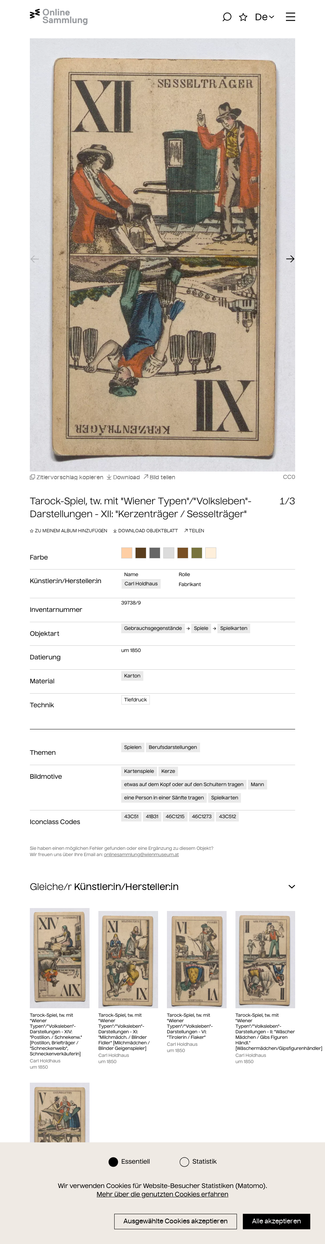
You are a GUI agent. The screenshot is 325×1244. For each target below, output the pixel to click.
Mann (257, 784)
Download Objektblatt (145, 530)
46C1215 (175, 816)
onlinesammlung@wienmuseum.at (141, 855)
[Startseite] (59, 17)
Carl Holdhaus (141, 584)
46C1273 (202, 816)
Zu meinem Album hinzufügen (68, 530)
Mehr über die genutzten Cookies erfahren (162, 1194)
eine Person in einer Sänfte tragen (164, 798)
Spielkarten (233, 628)
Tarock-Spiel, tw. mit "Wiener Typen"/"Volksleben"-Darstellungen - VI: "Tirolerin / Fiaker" (190, 1026)
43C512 (227, 816)
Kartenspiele (139, 771)
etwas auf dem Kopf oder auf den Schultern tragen (184, 784)
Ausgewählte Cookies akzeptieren (175, 1221)
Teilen (194, 530)
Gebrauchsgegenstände (153, 628)
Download (123, 477)
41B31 (152, 816)
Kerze (168, 771)
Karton (132, 676)
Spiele (201, 628)
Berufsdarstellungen (173, 747)
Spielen (132, 747)
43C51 (131, 816)
